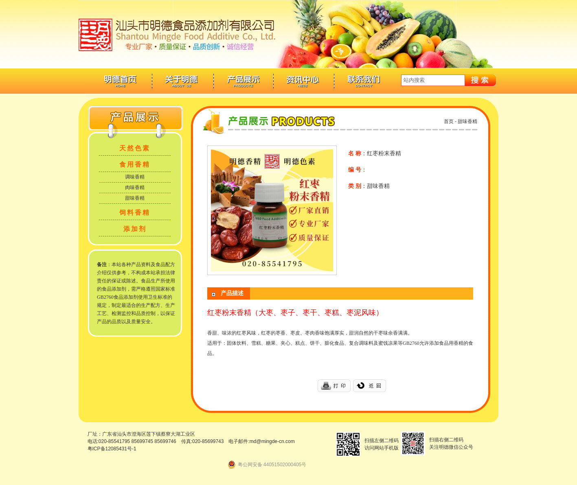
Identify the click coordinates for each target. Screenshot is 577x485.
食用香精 (134, 164)
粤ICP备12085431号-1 (112, 449)
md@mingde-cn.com (272, 441)
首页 (449, 121)
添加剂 (135, 228)
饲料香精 (134, 212)
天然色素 (134, 148)
